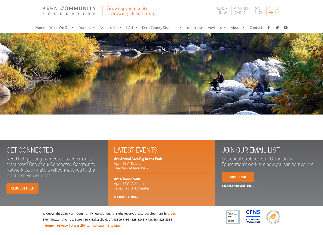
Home (40, 27)
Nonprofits (111, 27)
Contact (256, 27)
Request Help (22, 188)
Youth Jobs (195, 27)
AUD (171, 214)
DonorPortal (221, 10)
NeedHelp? (274, 10)
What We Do (61, 27)
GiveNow (259, 10)
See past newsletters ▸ (237, 185)
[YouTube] (286, 27)
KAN (132, 27)
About (238, 27)
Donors (87, 27)
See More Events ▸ (126, 197)
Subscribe (238, 177)
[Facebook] (268, 27)
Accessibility (80, 225)
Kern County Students (162, 27)
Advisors (217, 27)
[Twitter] (277, 27)
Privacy (62, 225)
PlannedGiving (242, 10)
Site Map (114, 225)
